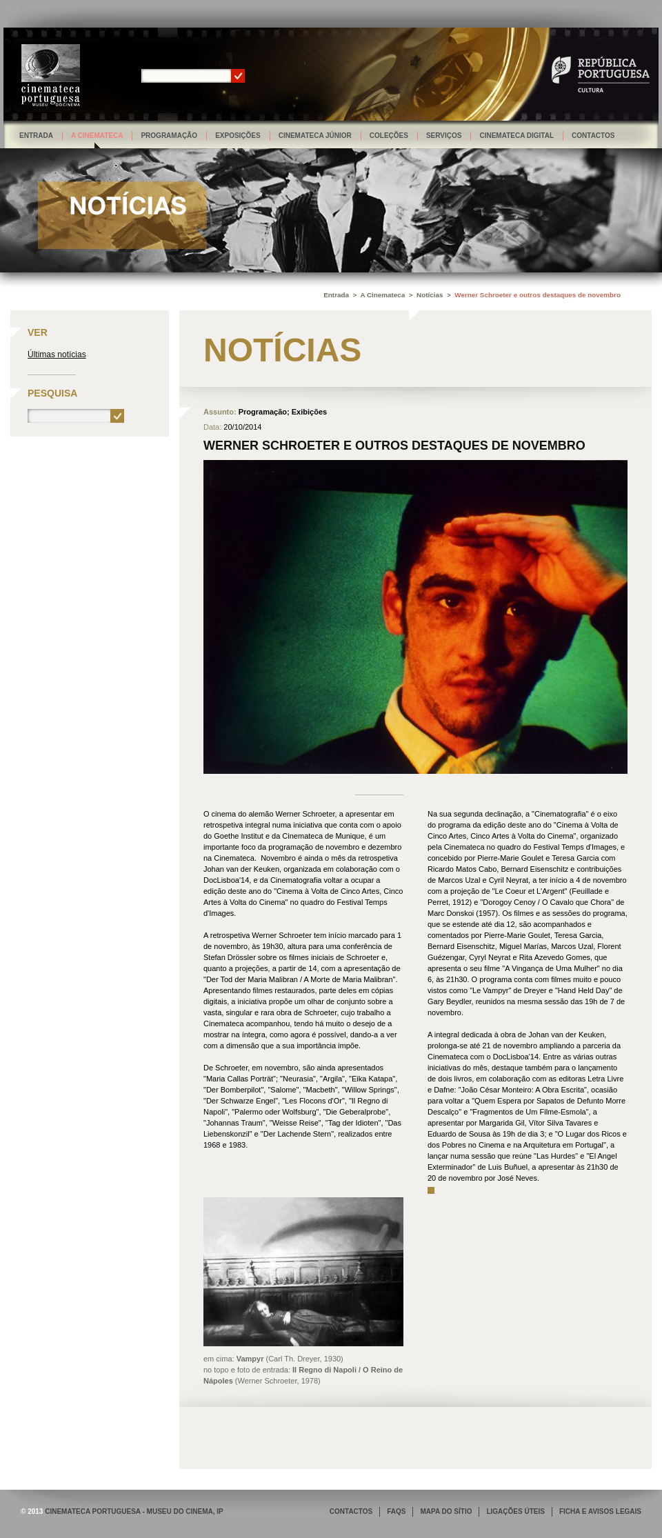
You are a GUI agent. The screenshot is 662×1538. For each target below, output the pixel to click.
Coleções (389, 135)
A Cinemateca (97, 135)
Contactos (593, 135)
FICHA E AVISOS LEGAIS (600, 1511)
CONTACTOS (351, 1511)
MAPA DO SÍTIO (446, 1511)
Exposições (238, 135)
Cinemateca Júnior (315, 135)
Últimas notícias (57, 354)
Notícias (430, 295)
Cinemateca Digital (516, 135)
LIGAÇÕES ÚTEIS (515, 1511)
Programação (169, 135)
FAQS (396, 1511)
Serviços (444, 135)
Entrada (36, 135)
